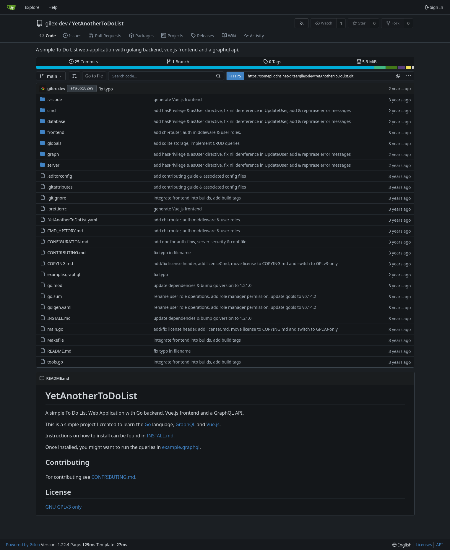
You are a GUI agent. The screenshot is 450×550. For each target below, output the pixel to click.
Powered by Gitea (23, 544)
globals (54, 143)
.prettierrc (56, 209)
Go (147, 424)
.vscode (54, 99)
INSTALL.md (59, 318)
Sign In (434, 7)
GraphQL (186, 424)
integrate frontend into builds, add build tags (197, 198)
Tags (272, 61)
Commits (83, 61)
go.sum (54, 296)
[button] (74, 76)
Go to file (94, 76)
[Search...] (218, 76)
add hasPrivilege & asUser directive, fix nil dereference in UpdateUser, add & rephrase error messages (252, 110)
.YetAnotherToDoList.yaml (72, 220)
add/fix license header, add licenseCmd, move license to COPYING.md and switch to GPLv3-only (246, 263)
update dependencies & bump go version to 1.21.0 (203, 285)
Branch (177, 61)
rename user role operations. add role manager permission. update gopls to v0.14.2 (235, 296)
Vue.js (212, 424)
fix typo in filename (172, 252)
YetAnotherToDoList (98, 23)
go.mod (54, 285)
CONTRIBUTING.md (66, 252)
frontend (55, 132)
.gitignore (56, 198)
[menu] (408, 76)
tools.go (55, 362)
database (56, 121)
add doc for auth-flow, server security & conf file (200, 241)
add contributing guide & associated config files (200, 176)
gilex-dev (57, 23)
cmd (51, 110)
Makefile (55, 340)
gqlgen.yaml (59, 307)
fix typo (105, 89)
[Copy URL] (398, 76)
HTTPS (235, 76)
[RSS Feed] (301, 23)
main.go (55, 329)
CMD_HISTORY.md (65, 230)
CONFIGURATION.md (67, 241)
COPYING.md (60, 263)
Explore (32, 7)
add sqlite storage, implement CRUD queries (197, 143)
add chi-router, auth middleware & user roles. (197, 132)
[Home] (11, 7)
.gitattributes (59, 187)
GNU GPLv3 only (64, 507)
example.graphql (63, 274)
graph (53, 154)
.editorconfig (59, 176)
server (53, 165)
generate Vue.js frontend (178, 99)
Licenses (424, 544)
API (439, 544)
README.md (59, 351)
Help (53, 7)
